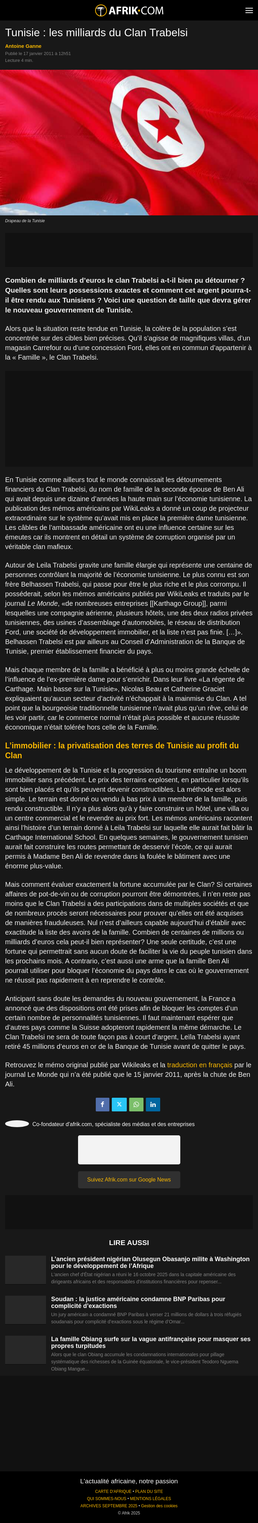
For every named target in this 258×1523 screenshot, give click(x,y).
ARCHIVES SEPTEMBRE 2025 (108, 1506)
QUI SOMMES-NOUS (106, 1498)
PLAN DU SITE (149, 1491)
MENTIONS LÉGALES (150, 1498)
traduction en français (199, 1065)
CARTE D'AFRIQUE (113, 1491)
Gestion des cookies (159, 1506)
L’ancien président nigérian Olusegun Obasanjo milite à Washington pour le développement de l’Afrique (150, 1262)
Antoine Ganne (23, 46)
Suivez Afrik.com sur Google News (129, 1180)
